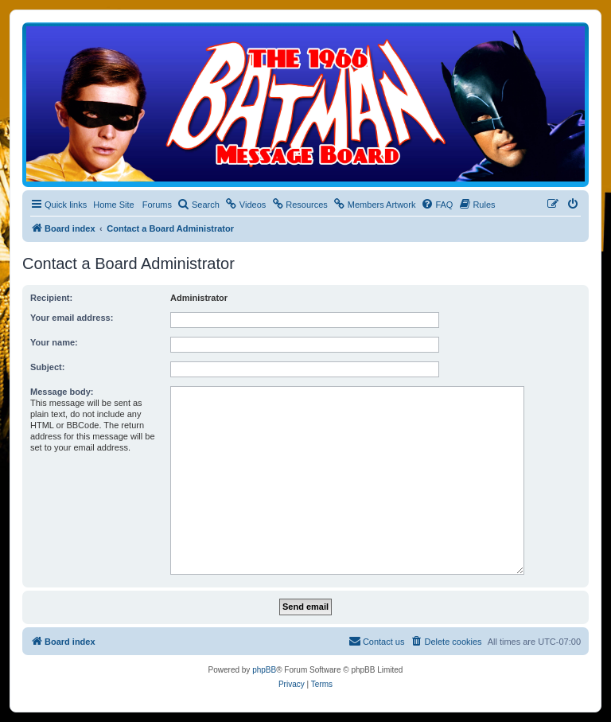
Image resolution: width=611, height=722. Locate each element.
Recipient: (51, 297)
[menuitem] (198, 204)
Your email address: (71, 317)
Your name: (54, 342)
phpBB (264, 669)
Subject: (47, 367)
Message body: (61, 391)
